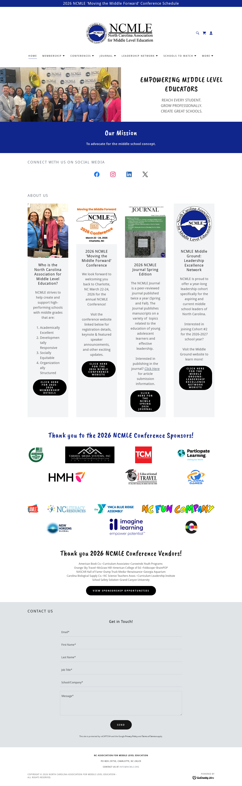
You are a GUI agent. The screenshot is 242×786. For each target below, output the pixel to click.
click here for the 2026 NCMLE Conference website (98, 369)
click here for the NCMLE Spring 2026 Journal (145, 401)
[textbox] (121, 632)
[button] (211, 33)
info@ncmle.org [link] (129, 767)
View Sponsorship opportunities (121, 590)
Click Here (152, 369)
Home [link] (32, 55)
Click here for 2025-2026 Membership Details (50, 387)
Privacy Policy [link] (131, 736)
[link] (121, 32)
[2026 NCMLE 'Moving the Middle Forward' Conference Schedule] (121, 3)
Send (121, 724)
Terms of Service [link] (149, 736)
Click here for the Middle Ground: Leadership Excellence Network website (195, 378)
